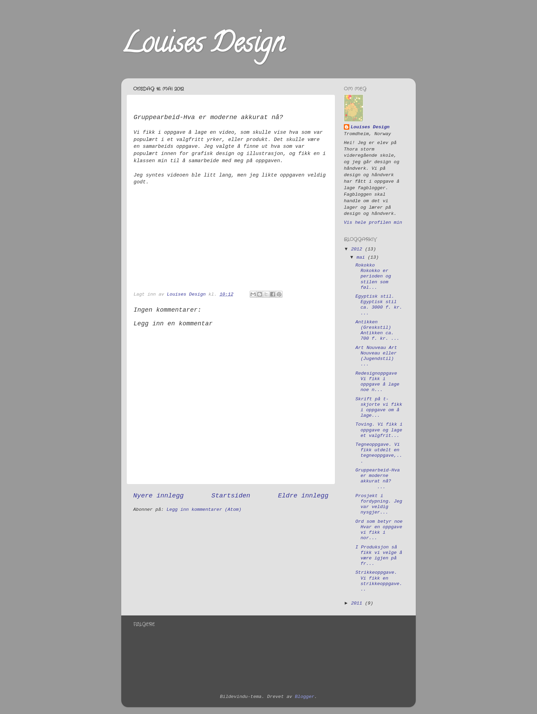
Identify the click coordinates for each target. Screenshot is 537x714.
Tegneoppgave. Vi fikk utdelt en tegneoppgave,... (378, 453)
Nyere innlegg (158, 495)
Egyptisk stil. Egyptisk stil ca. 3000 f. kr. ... (378, 305)
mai (362, 257)
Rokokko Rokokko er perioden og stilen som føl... (373, 276)
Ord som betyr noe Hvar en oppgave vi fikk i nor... (379, 530)
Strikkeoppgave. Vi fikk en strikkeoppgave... (378, 581)
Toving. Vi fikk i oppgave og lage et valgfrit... (379, 430)
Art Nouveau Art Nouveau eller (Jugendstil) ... (376, 356)
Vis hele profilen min (373, 222)
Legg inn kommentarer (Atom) (203, 509)
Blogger (304, 696)
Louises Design (202, 46)
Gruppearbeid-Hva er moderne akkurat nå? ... (377, 479)
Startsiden (230, 495)
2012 (358, 249)
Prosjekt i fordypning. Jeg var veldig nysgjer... (378, 504)
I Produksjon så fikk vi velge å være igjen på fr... (378, 556)
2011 (358, 603)
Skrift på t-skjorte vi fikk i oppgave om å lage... (378, 407)
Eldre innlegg (303, 495)
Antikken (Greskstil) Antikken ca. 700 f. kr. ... (377, 330)
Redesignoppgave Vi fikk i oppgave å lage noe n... (377, 382)
